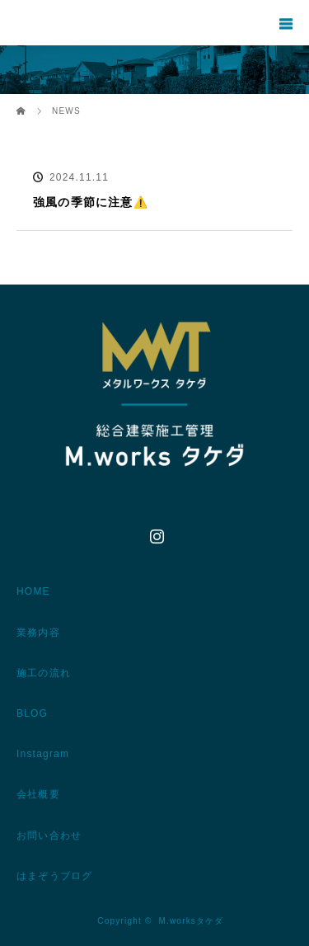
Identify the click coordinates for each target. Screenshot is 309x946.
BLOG (32, 713)
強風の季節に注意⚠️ (90, 202)
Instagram (155, 532)
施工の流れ (43, 673)
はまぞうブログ (54, 876)
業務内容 (38, 632)
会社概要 (38, 794)
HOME (33, 591)
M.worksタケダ (190, 920)
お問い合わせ (49, 835)
